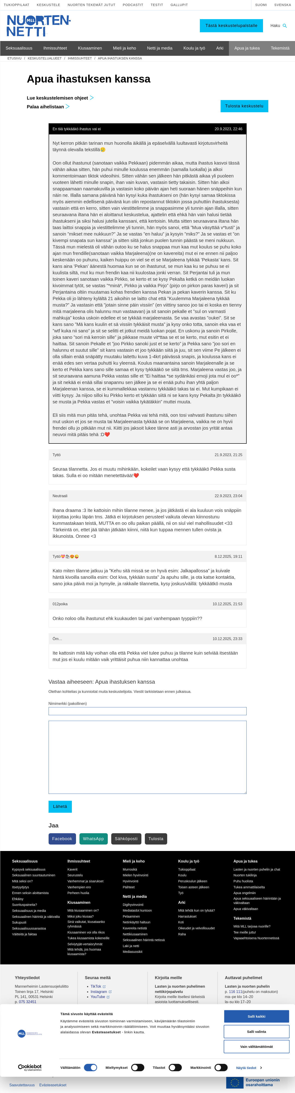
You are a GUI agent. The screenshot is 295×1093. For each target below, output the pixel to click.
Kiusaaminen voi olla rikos (86, 932)
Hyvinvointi (130, 881)
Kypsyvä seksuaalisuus (29, 869)
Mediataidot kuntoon (137, 910)
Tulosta (156, 838)
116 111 (235, 992)
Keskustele (48, 5)
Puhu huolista (243, 881)
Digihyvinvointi (133, 905)
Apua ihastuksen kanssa (120, 58)
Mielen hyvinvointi (135, 875)
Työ (181, 893)
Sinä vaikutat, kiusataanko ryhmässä (86, 924)
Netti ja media (135, 896)
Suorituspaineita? (24, 905)
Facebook (62, 838)
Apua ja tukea (245, 861)
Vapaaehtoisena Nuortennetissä (256, 938)
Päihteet (128, 887)
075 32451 (27, 1002)
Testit (157, 5)
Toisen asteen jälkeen (193, 887)
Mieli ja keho (134, 861)
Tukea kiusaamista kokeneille (88, 938)
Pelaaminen (131, 916)
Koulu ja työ (188, 861)
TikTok (96, 986)
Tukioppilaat (16, 5)
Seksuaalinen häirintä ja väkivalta (36, 917)
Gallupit (179, 5)
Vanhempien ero (79, 887)
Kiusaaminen (79, 902)
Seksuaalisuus (25, 861)
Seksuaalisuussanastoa (29, 928)
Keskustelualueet (44, 58)
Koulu (182, 875)
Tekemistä (242, 918)
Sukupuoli (19, 922)
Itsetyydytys (20, 887)
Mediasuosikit (132, 952)
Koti (181, 922)
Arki (181, 902)
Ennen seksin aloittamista (30, 893)
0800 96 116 (241, 1016)
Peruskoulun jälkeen (192, 881)
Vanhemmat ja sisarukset (85, 881)
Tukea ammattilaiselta (249, 887)
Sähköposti (126, 838)
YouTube (98, 997)
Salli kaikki (257, 1032)
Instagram (99, 992)
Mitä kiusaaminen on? (83, 910)
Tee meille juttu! (245, 932)
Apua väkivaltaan (246, 909)
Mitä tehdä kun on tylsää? (196, 910)
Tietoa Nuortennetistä (32, 1016)
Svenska (282, 5)
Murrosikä (130, 869)
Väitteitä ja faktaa (24, 934)
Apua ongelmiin (245, 893)
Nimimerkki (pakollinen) (68, 704)
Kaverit (72, 869)
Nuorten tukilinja (245, 875)
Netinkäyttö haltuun (136, 922)
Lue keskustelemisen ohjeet (60, 97)
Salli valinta (256, 1048)
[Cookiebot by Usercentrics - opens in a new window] (30, 1084)
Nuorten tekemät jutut (92, 5)
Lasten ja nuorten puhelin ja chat (257, 869)
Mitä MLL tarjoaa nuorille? (252, 926)
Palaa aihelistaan (48, 106)
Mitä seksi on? (22, 881)
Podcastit (133, 5)
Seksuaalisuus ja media (29, 911)
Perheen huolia (78, 893)
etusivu (15, 58)
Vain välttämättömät (256, 1063)
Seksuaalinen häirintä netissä (144, 940)
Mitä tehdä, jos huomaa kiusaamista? (84, 952)
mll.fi (19, 1007)
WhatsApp (93, 838)
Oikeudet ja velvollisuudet (196, 928)
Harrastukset (187, 916)
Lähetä (60, 806)
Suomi (261, 5)
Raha (182, 934)
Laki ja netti (131, 946)
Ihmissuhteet (80, 58)
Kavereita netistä (135, 928)
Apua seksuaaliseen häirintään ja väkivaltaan (257, 901)
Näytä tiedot (246, 1084)
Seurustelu (75, 875)
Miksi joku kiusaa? (80, 916)
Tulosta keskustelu (244, 106)
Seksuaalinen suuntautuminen (33, 875)
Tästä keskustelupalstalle (231, 25)
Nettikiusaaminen (135, 934)
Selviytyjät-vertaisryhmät (84, 944)
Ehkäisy (17, 899)
